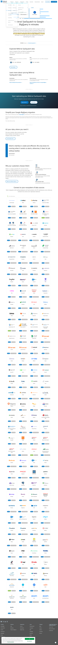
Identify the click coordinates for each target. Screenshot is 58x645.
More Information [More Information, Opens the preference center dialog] (29, 641)
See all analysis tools (10, 138)
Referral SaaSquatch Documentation (16, 82)
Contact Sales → (33, 102)
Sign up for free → (25, 102)
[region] (18, 640)
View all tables (13, 67)
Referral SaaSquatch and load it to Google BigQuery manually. (38, 83)
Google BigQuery (21, 114)
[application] (55, 642)
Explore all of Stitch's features (12, 181)
